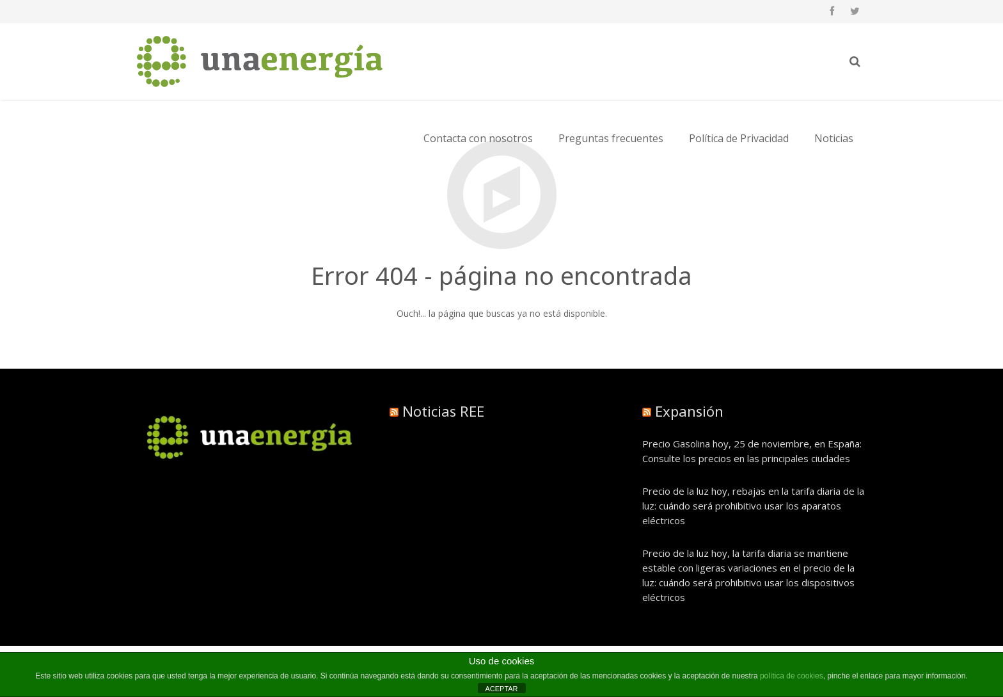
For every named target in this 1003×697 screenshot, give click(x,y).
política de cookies (791, 675)
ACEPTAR (501, 689)
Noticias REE (443, 411)
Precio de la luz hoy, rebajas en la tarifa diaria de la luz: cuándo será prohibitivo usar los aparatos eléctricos (753, 506)
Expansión (689, 411)
